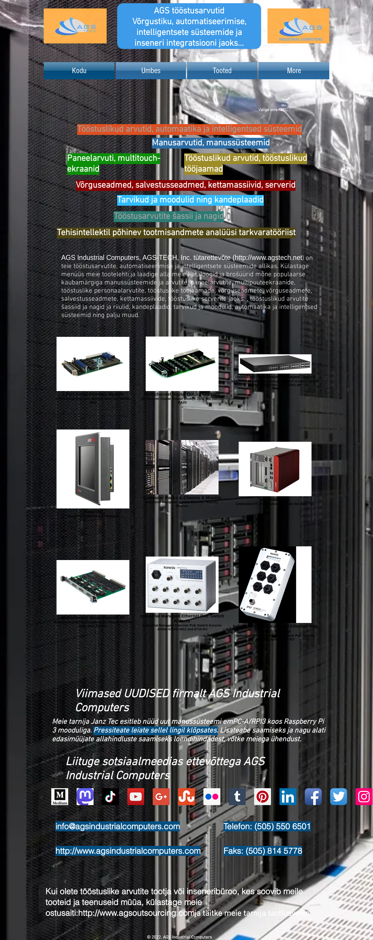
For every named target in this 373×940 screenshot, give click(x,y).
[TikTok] (110, 796)
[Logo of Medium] (59, 796)
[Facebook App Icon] (313, 796)
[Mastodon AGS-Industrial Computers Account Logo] (85, 796)
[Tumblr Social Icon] (237, 796)
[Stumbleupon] (186, 796)
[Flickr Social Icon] (211, 796)
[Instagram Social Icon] (364, 796)
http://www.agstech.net (268, 257)
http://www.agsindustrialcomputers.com (127, 851)
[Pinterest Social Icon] (262, 796)
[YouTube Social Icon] (135, 796)
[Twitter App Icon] (338, 796)
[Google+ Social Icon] (161, 796)
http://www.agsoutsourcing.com (136, 913)
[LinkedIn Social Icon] (287, 796)
